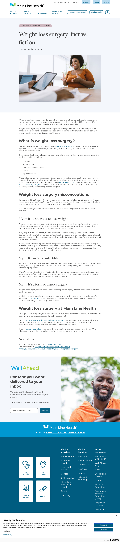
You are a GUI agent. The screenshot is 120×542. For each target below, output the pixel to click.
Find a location (82, 450)
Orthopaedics (67, 478)
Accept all (103, 525)
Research (76, 2)
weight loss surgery (63, 146)
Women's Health (65, 461)
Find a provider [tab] (14, 12)
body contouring (35, 298)
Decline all (103, 530)
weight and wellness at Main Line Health (52, 347)
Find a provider (66, 450)
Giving (96, 2)
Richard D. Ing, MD (67, 182)
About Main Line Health (100, 457)
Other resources (100, 450)
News (97, 469)
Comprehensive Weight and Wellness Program (43, 320)
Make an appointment (77, 12)
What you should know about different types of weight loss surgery (48, 349)
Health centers (85, 460)
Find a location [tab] (27, 12)
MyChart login (96, 12)
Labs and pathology (83, 478)
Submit (41, 411)
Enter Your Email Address (17, 411)
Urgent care (84, 465)
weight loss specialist (56, 345)
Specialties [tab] (42, 13)
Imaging (82, 473)
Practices (82, 469)
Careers (86, 2)
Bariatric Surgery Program (30, 185)
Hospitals (82, 456)
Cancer (64, 474)
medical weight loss (32, 329)
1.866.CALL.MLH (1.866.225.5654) (66, 432)
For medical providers (61, 2)
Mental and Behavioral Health (66, 484)
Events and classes (100, 475)
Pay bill (106, 2)
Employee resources (100, 504)
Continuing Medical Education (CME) (100, 495)
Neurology (66, 495)
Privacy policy (7, 535)
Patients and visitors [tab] (57, 12)
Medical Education (100, 485)
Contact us (100, 509)
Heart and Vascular (66, 468)
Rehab (64, 491)
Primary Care (67, 456)
